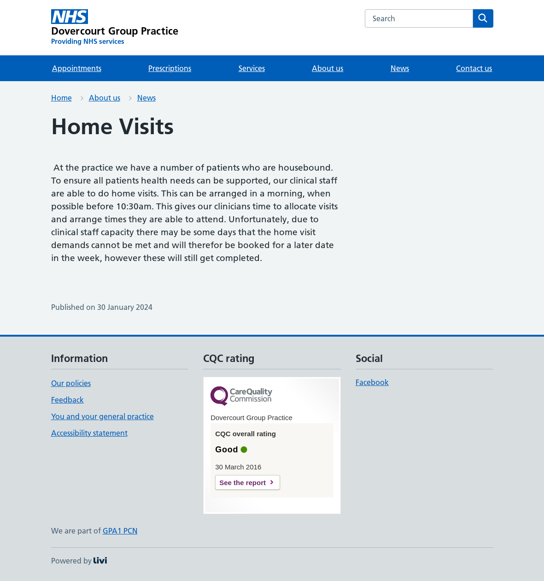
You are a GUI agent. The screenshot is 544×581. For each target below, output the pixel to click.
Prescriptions (169, 68)
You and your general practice (102, 416)
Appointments (76, 68)
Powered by (79, 560)
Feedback (67, 399)
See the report (242, 482)
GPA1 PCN (120, 530)
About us (327, 68)
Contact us (474, 68)
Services (252, 68)
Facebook (372, 382)
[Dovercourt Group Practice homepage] (115, 27)
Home (61, 97)
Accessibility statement (89, 433)
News (400, 68)
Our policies (71, 383)
